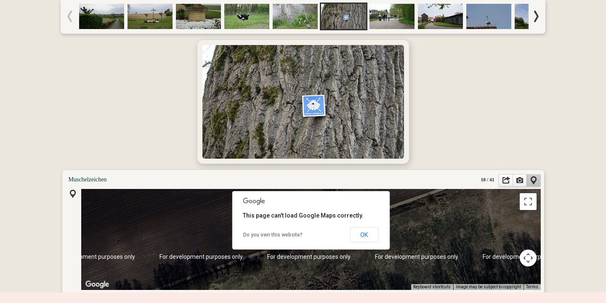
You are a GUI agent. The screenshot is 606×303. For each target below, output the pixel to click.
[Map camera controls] (528, 258)
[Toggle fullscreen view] (528, 201)
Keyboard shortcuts (432, 286)
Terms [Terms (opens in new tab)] (532, 286)
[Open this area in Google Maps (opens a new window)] (97, 284)
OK (364, 234)
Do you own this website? (273, 235)
